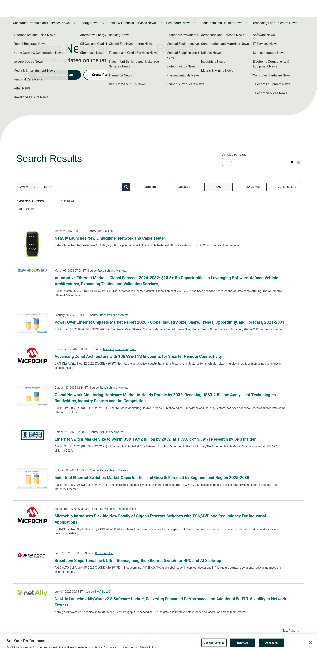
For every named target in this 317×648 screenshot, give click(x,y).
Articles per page (234, 154)
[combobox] (254, 162)
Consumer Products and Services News (41, 23)
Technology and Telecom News (275, 23)
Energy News (89, 23)
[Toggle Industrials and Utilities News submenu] (247, 23)
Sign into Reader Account (54, 75)
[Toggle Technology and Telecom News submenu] (302, 23)
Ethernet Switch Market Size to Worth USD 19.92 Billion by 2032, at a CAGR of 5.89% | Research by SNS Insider (155, 439)
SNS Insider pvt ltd (111, 432)
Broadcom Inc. (104, 553)
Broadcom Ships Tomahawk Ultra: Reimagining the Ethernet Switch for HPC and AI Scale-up (138, 560)
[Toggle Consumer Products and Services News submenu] (74, 23)
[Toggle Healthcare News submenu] (195, 23)
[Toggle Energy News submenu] (103, 23)
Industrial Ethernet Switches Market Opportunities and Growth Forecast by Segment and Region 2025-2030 (152, 477)
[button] (32, 209)
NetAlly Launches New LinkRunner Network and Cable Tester (110, 238)
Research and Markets (112, 270)
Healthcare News (178, 23)
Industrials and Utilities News (221, 23)
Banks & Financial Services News (132, 23)
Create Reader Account (109, 75)
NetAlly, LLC (105, 231)
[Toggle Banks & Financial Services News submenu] (161, 23)
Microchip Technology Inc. (119, 349)
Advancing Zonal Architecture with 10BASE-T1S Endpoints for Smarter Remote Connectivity (138, 356)
